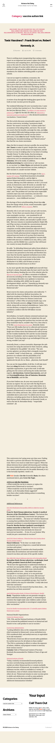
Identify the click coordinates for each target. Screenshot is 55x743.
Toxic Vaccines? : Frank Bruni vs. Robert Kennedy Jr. (27, 47)
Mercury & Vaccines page (16, 282)
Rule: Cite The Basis (40, 29)
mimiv (18, 58)
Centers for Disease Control (16, 629)
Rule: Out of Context (39, 34)
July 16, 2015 (27, 58)
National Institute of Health (16, 670)
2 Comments (38, 58)
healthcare (12, 29)
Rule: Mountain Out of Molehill (19, 34)
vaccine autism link (34, 36)
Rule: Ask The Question (25, 29)
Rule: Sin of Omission (20, 36)
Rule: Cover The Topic (37, 32)
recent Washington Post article (24, 332)
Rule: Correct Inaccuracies (20, 32)
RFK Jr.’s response (28, 214)
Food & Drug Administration (17, 639)
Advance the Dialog (27, 3)
